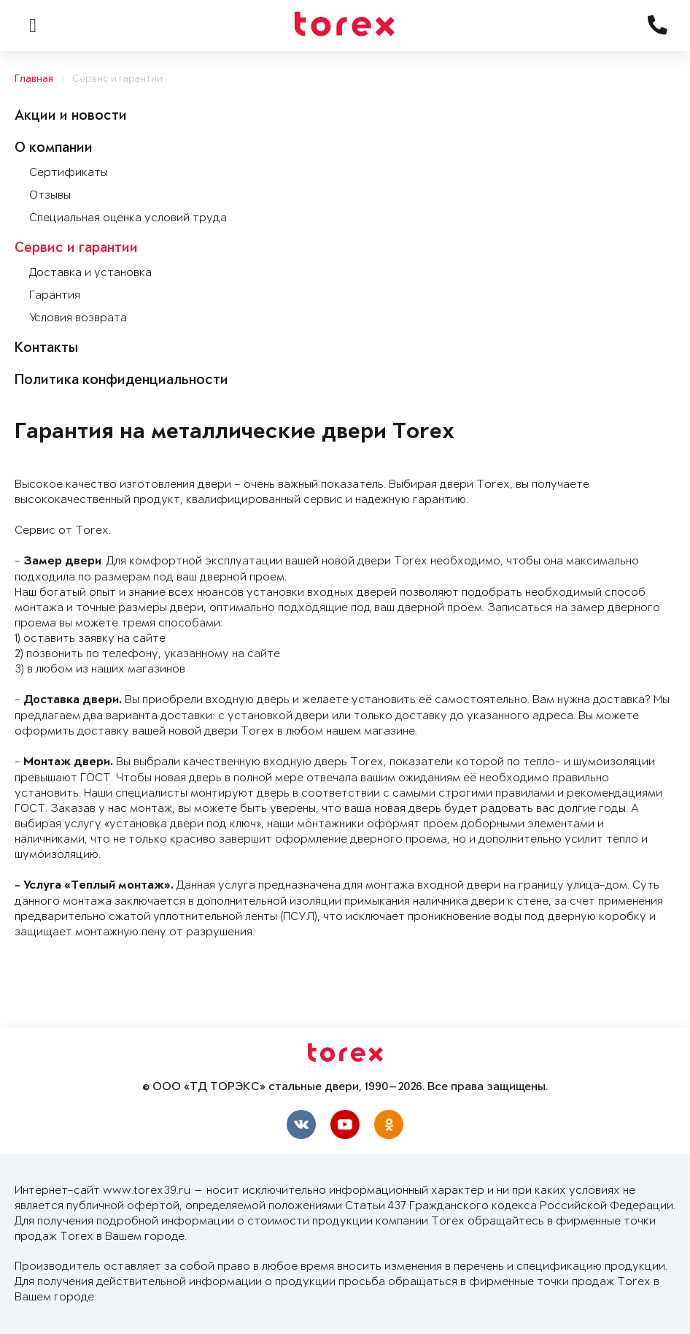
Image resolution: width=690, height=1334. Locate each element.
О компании (54, 149)
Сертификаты (68, 172)
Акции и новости (71, 117)
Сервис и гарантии (117, 79)
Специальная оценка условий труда (128, 218)
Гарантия (54, 295)
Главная (34, 79)
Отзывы (50, 195)
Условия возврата (78, 318)
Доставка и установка (90, 273)
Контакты (46, 349)
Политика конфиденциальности (121, 381)
